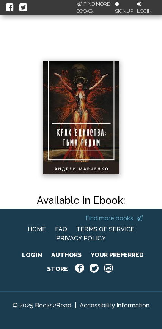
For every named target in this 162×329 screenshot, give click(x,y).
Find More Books (93, 7)
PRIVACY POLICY (81, 238)
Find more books (114, 218)
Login (144, 8)
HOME (37, 229)
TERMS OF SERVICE (105, 229)
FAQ (61, 229)
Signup (124, 8)
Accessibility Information (114, 305)
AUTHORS (66, 255)
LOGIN (32, 255)
